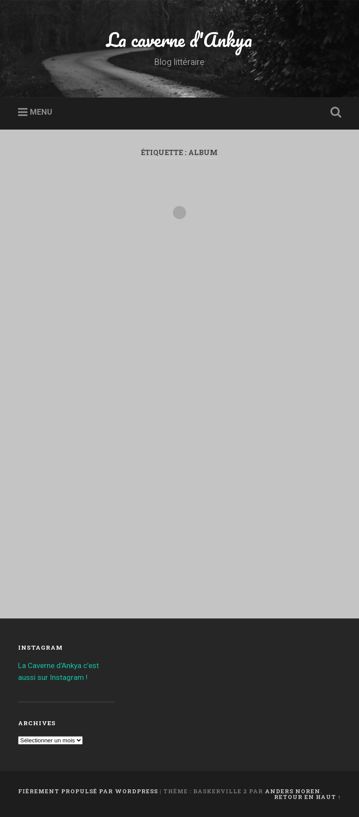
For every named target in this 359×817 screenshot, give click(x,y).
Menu (41, 112)
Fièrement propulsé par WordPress (88, 791)
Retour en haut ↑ (307, 796)
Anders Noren (292, 791)
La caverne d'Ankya (179, 39)
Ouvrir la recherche (334, 112)
